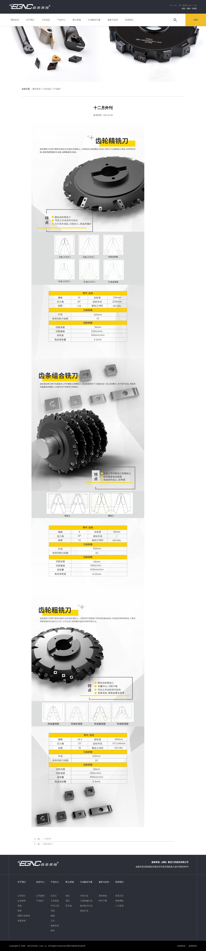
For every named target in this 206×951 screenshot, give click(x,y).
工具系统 (55, 901)
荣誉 (19, 911)
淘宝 (68, 896)
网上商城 (77, 20)
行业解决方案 (94, 20)
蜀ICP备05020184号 (76, 946)
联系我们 (129, 20)
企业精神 (21, 901)
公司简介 (21, 896)
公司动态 (46, 20)
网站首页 (15, 20)
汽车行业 (84, 896)
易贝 (68, 901)
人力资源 (119, 906)
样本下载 (103, 901)
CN (171, 5)
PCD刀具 (55, 906)
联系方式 (119, 896)
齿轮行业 (84, 911)
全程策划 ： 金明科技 (187, 946)
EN (175, 5)
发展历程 (21, 921)
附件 (53, 931)
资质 (19, 906)
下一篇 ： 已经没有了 (43, 844)
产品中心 (61, 20)
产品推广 (57, 89)
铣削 (53, 916)
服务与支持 (113, 20)
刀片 (53, 921)
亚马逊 (69, 906)
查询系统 (103, 896)
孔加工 (54, 896)
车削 (53, 911)
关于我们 (30, 20)
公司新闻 (40, 896)
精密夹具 (55, 926)
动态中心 (40, 882)
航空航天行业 (86, 906)
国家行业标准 (23, 916)
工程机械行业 (86, 901)
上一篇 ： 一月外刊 (42, 839)
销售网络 (119, 901)
